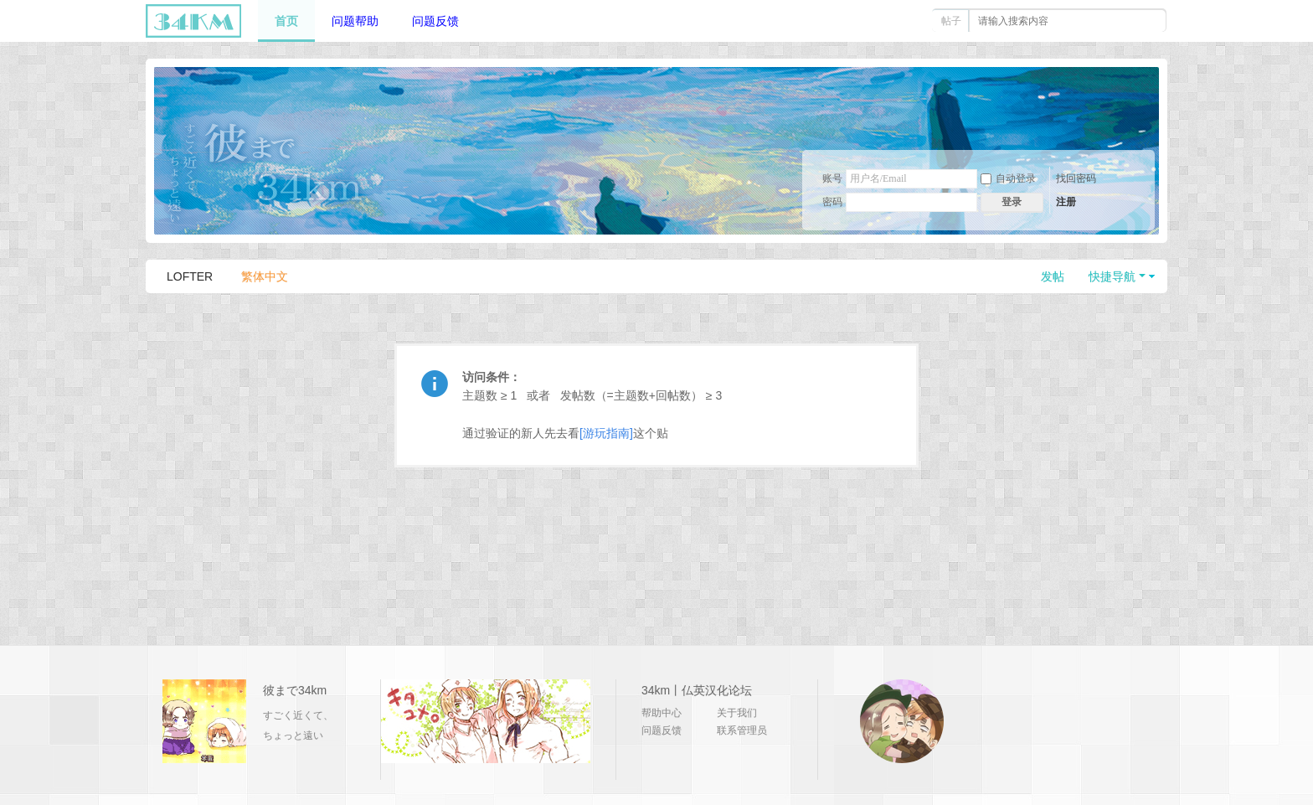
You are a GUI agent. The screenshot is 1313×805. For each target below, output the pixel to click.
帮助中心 (661, 713)
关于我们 (737, 713)
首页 (286, 21)
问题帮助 (355, 21)
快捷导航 (1112, 276)
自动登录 (1008, 178)
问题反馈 (435, 21)
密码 (832, 202)
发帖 (1052, 276)
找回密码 (1076, 178)
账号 (832, 178)
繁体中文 (264, 276)
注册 (1066, 202)
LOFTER (190, 276)
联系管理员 (742, 730)
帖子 (951, 21)
